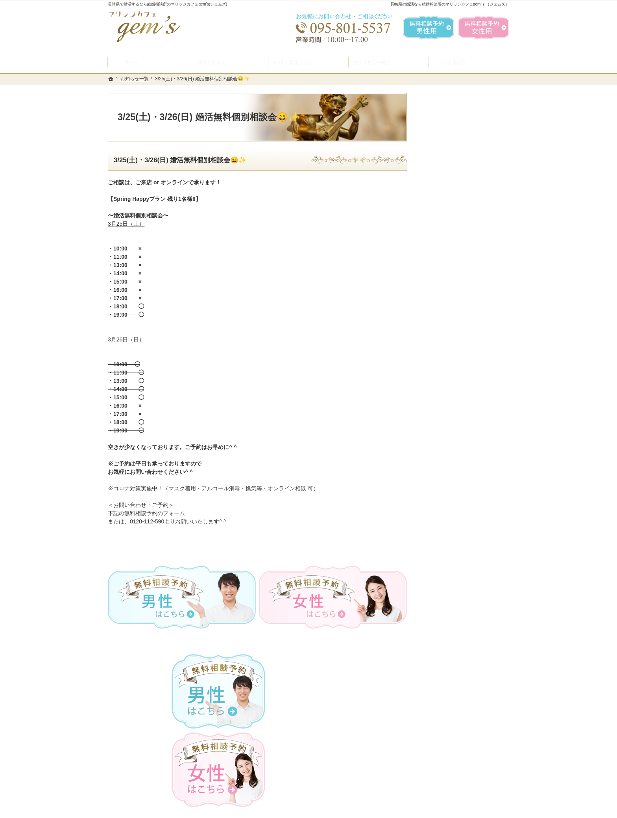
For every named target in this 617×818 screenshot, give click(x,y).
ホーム (435, 263)
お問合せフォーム (454, 778)
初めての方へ (443, 281)
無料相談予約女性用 (483, 27)
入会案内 (443, 299)
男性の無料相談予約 (451, 398)
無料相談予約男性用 (428, 27)
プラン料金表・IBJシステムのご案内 (464, 320)
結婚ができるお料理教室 (457, 342)
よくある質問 (443, 361)
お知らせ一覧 (443, 511)
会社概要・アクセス (451, 492)
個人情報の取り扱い (451, 529)
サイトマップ (443, 567)
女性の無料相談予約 (451, 417)
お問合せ (438, 436)
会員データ (440, 473)
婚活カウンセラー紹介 (454, 380)
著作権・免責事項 (449, 548)
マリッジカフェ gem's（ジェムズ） (215, 810)
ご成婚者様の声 (446, 454)
